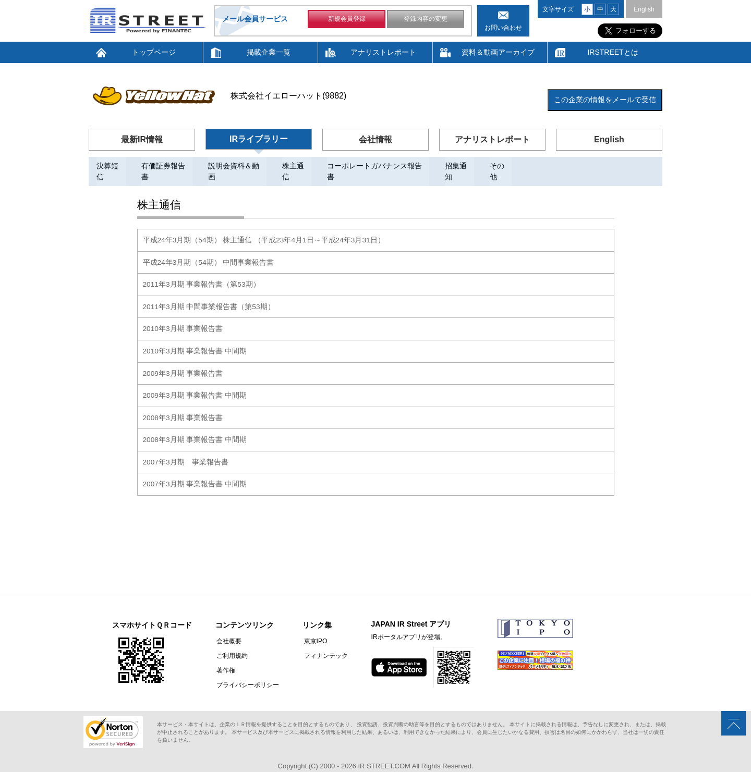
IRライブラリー (258, 138)
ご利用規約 (231, 641)
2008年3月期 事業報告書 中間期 (195, 426)
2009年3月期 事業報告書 (183, 361)
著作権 (224, 656)
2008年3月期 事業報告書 (183, 404)
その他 (501, 166)
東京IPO (313, 627)
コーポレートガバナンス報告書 (378, 166)
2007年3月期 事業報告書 (186, 448)
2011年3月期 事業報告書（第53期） (202, 273)
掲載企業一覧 (268, 52)
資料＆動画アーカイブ (498, 52)
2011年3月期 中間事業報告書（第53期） (209, 295)
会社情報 (375, 139)
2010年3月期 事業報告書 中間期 (195, 339)
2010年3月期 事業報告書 (183, 317)
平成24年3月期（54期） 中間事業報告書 (209, 251)
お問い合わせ (503, 27)
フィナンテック (323, 641)
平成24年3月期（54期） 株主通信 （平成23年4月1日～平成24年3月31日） (264, 229)
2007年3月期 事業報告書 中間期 (195, 470)
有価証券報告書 (166, 166)
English (644, 9)
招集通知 (459, 166)
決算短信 (111, 166)
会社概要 (227, 627)
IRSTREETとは (612, 52)
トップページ (154, 52)
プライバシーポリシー (246, 671)
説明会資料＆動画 (237, 166)
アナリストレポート (383, 52)
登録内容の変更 (425, 19)
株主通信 (296, 166)
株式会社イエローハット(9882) (288, 95)
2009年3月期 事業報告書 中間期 (195, 382)
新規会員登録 (347, 19)
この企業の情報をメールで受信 (605, 99)
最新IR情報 (142, 139)
